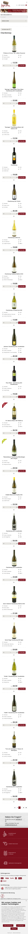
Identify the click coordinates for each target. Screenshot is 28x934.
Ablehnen (14, 928)
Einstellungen (21, 925)
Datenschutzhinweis (17, 932)
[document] (14, 913)
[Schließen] (26, 901)
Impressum (9, 932)
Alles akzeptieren (8, 925)
